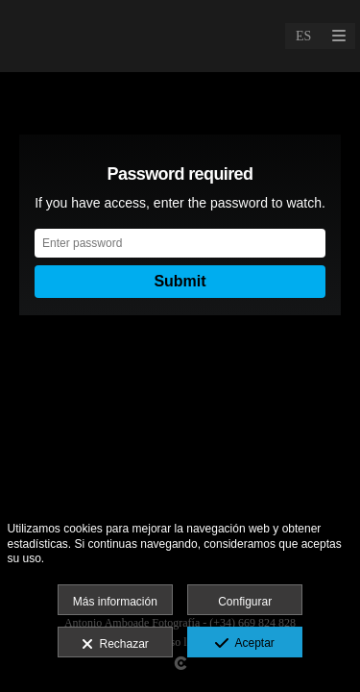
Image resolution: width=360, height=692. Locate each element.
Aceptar (244, 644)
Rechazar (115, 645)
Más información (115, 601)
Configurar (245, 601)
